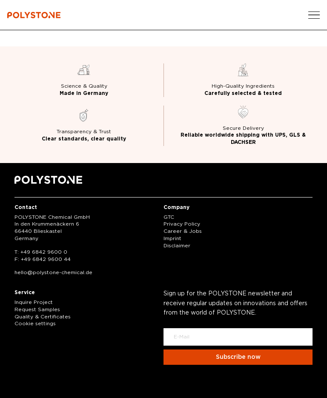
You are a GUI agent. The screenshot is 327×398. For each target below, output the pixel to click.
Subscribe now (238, 357)
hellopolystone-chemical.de (53, 272)
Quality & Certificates (42, 316)
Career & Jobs (183, 231)
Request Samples (37, 309)
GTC (169, 217)
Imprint (172, 238)
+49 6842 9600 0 (43, 252)
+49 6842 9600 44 (46, 259)
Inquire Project (33, 302)
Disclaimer (177, 245)
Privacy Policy (182, 223)
